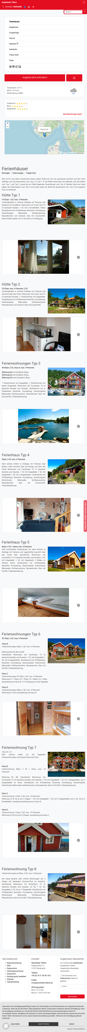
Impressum (11, 974)
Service (12, 38)
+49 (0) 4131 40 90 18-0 (41, 975)
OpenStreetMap (71, 153)
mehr (72, 1025)
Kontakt (9, 7)
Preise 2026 (14, 55)
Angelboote (13, 27)
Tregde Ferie (31, 173)
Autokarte (13, 49)
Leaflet (61, 153)
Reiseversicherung (14, 963)
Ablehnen (14, 1025)
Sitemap (10, 979)
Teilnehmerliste (13, 982)
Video (11, 60)
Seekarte (13, 44)
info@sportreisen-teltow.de (42, 983)
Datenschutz (12, 968)
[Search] (73, 12)
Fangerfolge (14, 33)
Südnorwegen (17, 173)
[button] (44, 135)
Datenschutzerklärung (79, 1029)
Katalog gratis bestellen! (16, 976)
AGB (8, 966)
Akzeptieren (43, 1025)
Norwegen (6, 173)
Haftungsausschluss (15, 971)
